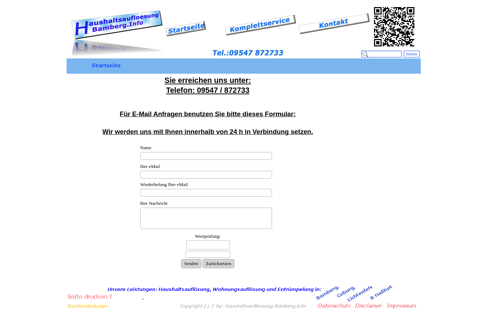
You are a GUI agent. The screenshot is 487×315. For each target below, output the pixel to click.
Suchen (411, 54)
